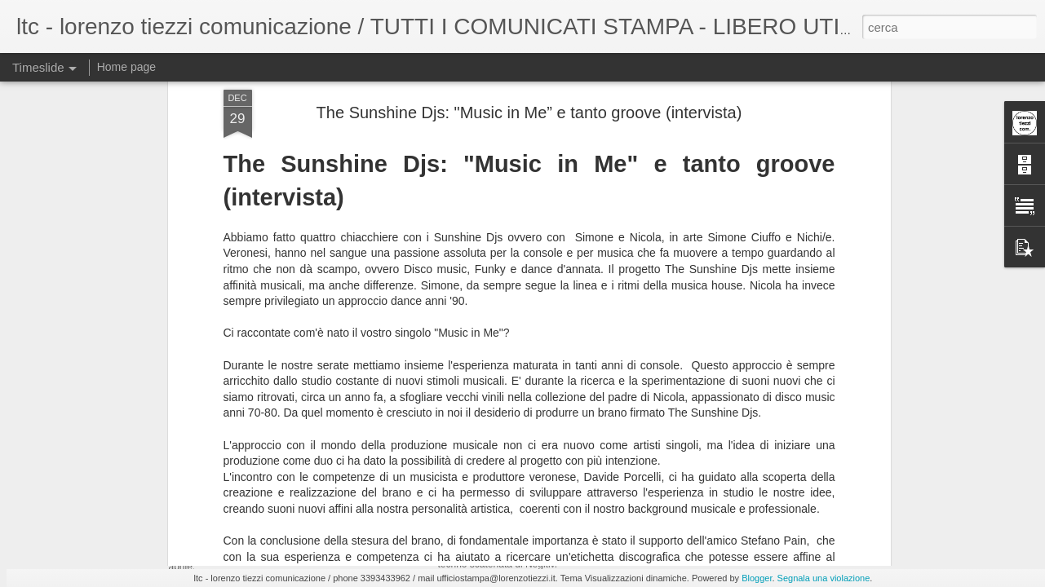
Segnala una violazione (823, 578)
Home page (126, 66)
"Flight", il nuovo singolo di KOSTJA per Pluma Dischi (400, 487)
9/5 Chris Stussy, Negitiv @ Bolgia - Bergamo (585, 476)
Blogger (757, 578)
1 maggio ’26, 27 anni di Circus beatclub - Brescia (808, 472)
